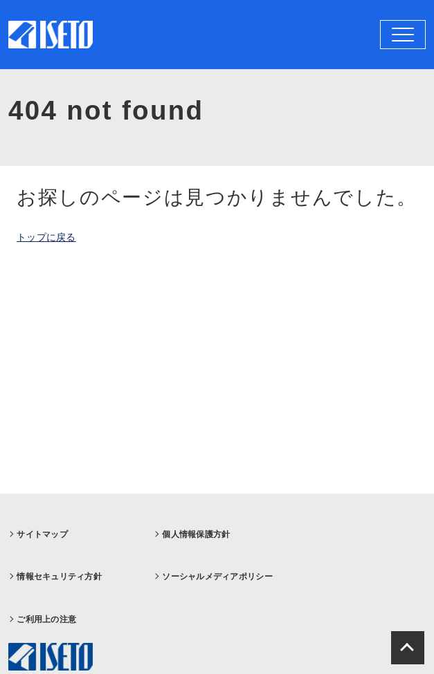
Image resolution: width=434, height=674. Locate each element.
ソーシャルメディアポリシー (217, 576)
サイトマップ (42, 534)
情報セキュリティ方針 (59, 576)
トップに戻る (46, 237)
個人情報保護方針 (196, 534)
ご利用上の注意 (46, 619)
